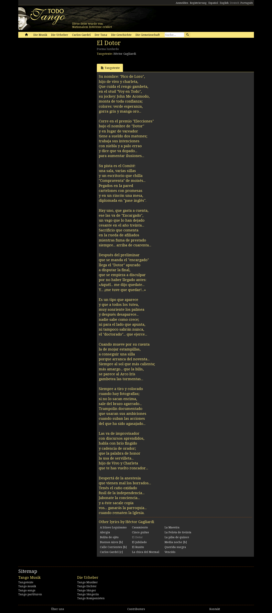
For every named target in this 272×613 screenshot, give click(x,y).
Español (213, 2)
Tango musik (27, 586)
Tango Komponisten (91, 598)
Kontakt (214, 609)
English (224, 2)
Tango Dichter (87, 586)
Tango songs (26, 590)
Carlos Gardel (81, 34)
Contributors (136, 609)
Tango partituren (30, 594)
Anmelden (182, 2)
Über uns (57, 609)
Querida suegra (175, 547)
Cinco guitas (140, 532)
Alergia (105, 532)
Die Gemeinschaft (148, 34)
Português (246, 2)
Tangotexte (110, 67)
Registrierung (198, 2)
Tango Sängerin (88, 594)
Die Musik (40, 34)
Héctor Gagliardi (125, 53)
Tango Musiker (87, 582)
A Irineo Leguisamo (113, 527)
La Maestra (172, 527)
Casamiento (140, 527)
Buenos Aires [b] (111, 542)
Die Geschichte (121, 34)
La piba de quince (177, 537)
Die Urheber (59, 34)
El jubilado (139, 542)
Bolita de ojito (109, 537)
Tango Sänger (86, 590)
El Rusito (138, 547)
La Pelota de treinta (178, 532)
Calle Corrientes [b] (113, 547)
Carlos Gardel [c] (111, 552)
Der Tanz (101, 34)
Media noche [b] (176, 542)
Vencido (170, 552)
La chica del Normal (145, 552)
